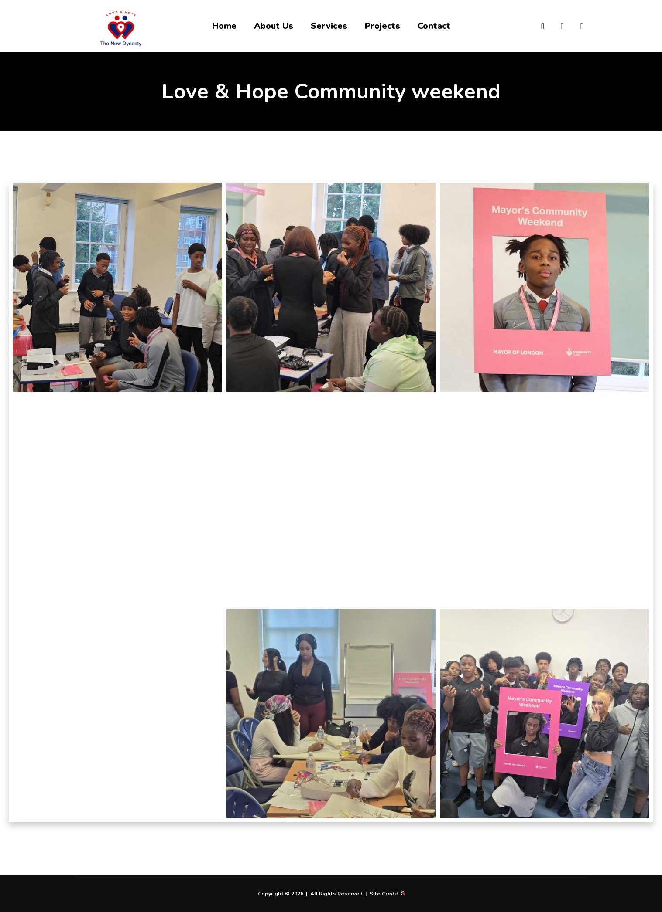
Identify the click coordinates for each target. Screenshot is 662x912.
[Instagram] (537, 26)
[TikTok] (577, 26)
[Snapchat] (557, 26)
